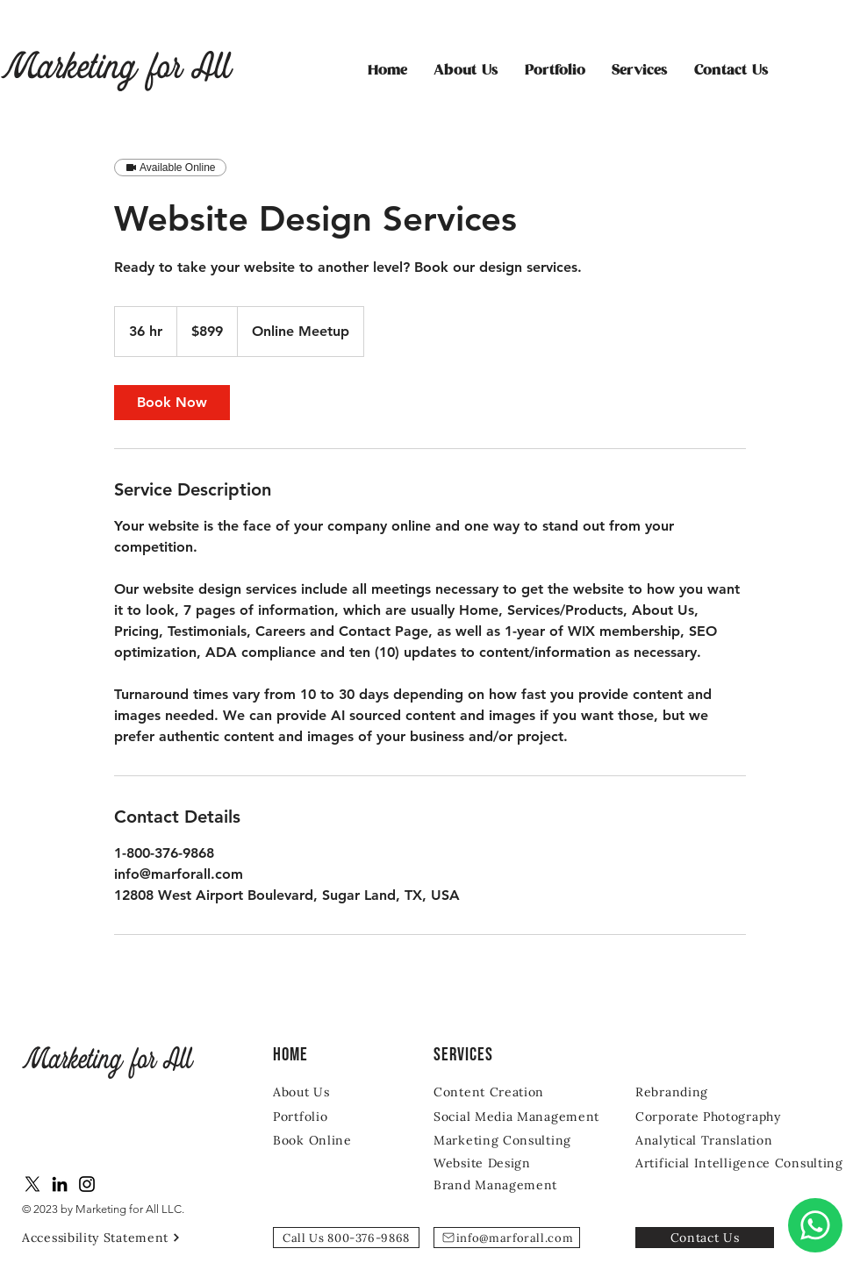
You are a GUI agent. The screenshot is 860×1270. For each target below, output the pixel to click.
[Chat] (815, 1225)
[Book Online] (324, 1139)
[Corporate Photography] (721, 1116)
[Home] (318, 1054)
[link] (172, 402)
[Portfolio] (324, 1116)
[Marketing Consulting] (507, 1139)
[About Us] (324, 1091)
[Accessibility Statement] (108, 1237)
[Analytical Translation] (708, 1139)
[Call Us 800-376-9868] (346, 1237)
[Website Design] (487, 1162)
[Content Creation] (503, 1091)
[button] (639, 71)
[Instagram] (86, 1184)
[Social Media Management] (520, 1116)
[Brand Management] (499, 1184)
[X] (32, 1184)
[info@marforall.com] (507, 1237)
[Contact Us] (704, 1237)
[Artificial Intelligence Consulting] (745, 1162)
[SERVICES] (479, 1054)
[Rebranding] (704, 1091)
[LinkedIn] (59, 1184)
